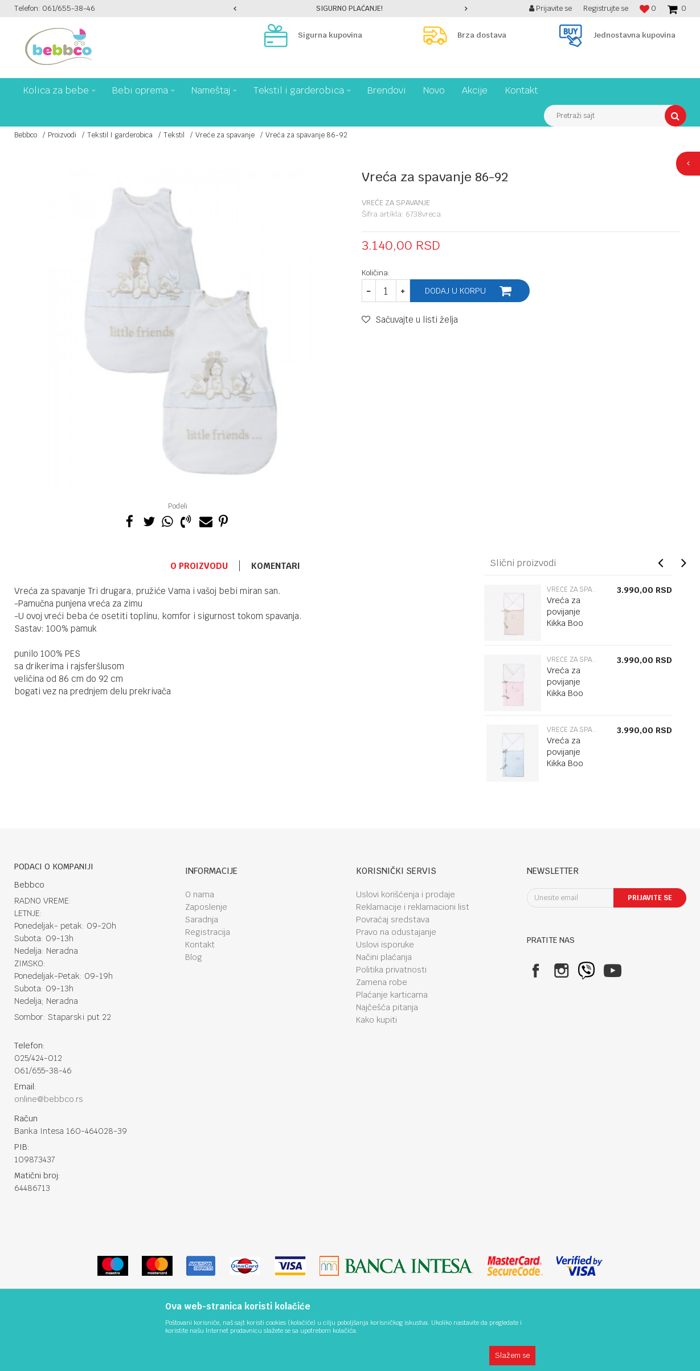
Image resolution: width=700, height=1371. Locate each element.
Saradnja (201, 919)
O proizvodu (199, 565)
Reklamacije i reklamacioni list (412, 907)
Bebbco (25, 135)
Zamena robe (381, 982)
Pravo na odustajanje (396, 932)
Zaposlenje (206, 907)
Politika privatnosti (391, 969)
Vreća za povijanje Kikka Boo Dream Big (566, 617)
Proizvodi (62, 135)
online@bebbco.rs (48, 1099)
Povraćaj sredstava (392, 919)
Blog (193, 957)
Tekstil (174, 135)
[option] (350, 8)
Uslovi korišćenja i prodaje (405, 894)
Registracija (207, 932)
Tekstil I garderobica (120, 135)
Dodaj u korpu (455, 291)
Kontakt (200, 944)
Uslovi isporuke (385, 944)
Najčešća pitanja (387, 1007)
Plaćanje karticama (392, 994)
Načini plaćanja (384, 957)
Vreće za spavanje (225, 135)
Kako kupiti (376, 1019)
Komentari (275, 565)
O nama (199, 894)
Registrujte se (605, 8)
